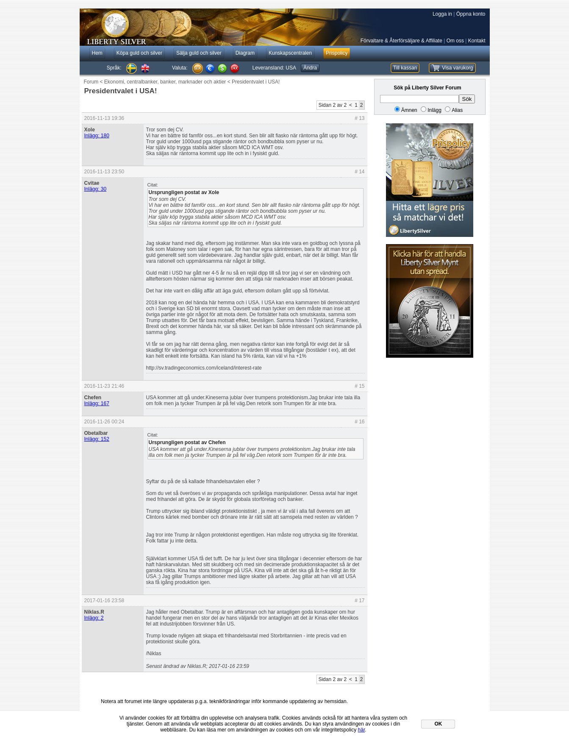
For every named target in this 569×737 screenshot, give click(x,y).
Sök (467, 99)
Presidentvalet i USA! (256, 82)
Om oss (455, 41)
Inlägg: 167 (96, 403)
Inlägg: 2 (94, 618)
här (361, 730)
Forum (91, 82)
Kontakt (477, 41)
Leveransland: (274, 68)
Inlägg (434, 110)
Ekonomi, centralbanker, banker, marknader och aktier (165, 82)
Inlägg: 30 (95, 189)
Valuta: (179, 68)
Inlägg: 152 (96, 439)
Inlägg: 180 (96, 136)
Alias (457, 110)
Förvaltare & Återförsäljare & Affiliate (401, 41)
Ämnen (409, 110)
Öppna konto (471, 14)
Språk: (114, 68)
